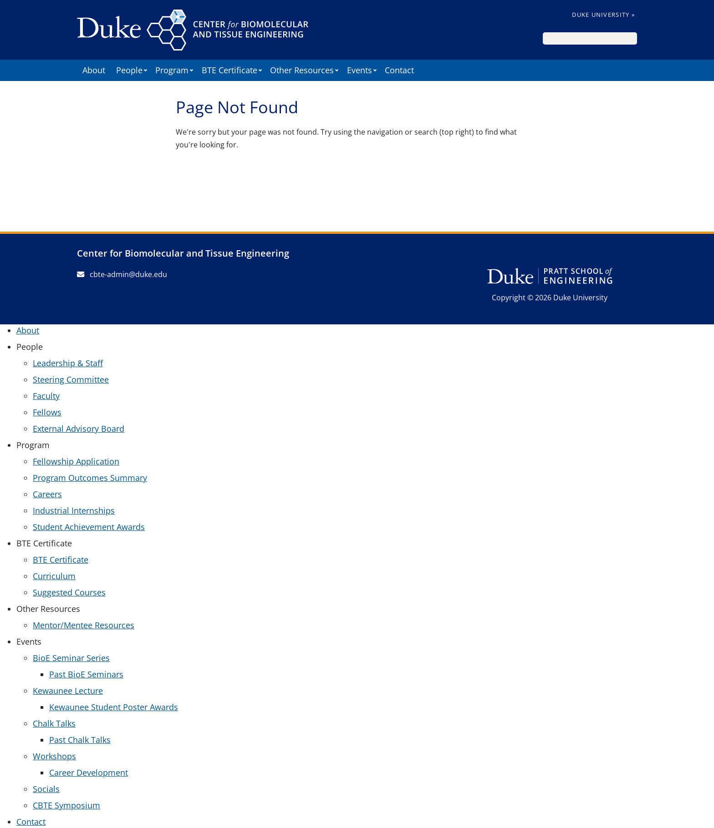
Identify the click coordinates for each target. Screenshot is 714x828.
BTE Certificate (60, 559)
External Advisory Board (78, 428)
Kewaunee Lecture (68, 690)
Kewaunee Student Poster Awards (113, 707)
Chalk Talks (54, 723)
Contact (399, 70)
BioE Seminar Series (71, 657)
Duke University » (603, 14)
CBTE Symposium (66, 805)
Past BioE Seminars (86, 674)
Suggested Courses (69, 592)
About (93, 70)
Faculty (46, 395)
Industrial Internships (74, 510)
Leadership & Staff (68, 363)
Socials (46, 788)
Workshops (54, 756)
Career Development (88, 772)
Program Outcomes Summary (90, 477)
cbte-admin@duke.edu (122, 274)
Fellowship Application (76, 461)
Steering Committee (71, 379)
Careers (47, 494)
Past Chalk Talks (80, 739)
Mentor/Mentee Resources (83, 625)
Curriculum (54, 576)
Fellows (47, 412)
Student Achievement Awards (89, 526)
